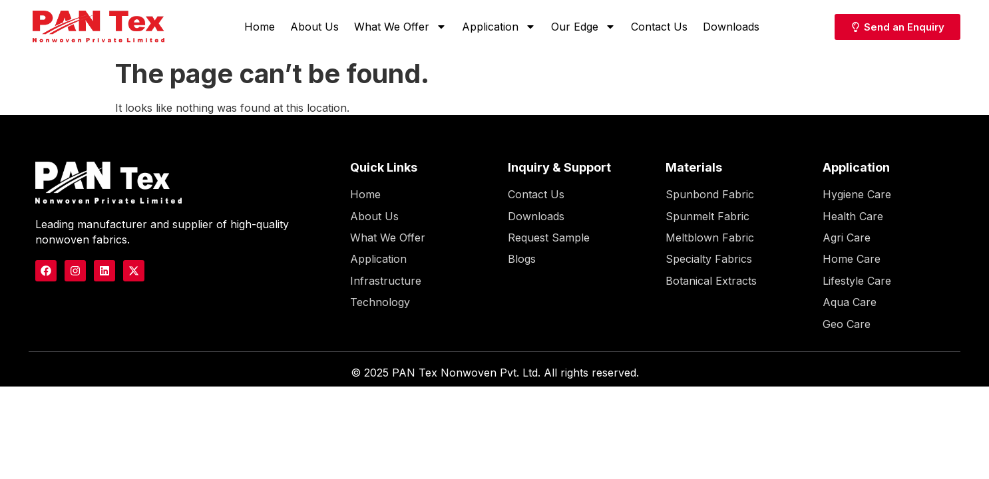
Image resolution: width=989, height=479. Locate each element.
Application (499, 26)
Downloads (731, 26)
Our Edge (583, 26)
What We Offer (400, 26)
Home (259, 26)
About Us (314, 26)
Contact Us (659, 26)
